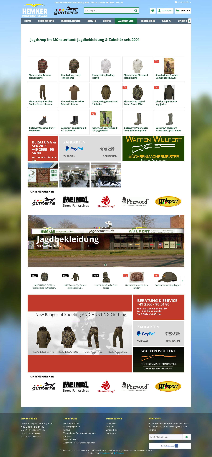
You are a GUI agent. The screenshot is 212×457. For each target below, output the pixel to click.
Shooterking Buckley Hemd (103, 76)
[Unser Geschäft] (187, 21)
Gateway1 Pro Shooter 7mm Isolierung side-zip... (136, 129)
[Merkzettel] (153, 11)
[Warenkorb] (183, 11)
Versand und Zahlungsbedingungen (79, 433)
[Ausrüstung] (126, 21)
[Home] (27, 21)
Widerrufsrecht (70, 439)
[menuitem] (111, 10)
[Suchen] (136, 10)
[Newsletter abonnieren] (187, 437)
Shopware (119, 453)
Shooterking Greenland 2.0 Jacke (104, 103)
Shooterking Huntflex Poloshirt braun (72, 103)
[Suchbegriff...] (111, 10)
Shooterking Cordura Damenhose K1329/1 (167, 76)
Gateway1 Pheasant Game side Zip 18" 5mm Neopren (168, 129)
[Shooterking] (46, 21)
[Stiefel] (107, 21)
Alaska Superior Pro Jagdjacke (166, 103)
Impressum (111, 433)
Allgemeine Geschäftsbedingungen (79, 442)
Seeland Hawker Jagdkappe (167, 285)
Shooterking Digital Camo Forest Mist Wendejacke (134, 103)
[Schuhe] (92, 21)
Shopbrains (104, 453)
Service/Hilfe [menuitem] (182, 2)
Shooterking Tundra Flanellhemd (40, 76)
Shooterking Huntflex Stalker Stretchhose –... (41, 103)
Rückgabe (67, 436)
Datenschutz (111, 430)
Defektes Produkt (71, 423)
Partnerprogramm (71, 426)
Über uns (110, 426)
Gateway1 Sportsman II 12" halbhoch (73, 129)
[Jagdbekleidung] (71, 21)
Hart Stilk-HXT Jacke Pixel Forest (106, 286)
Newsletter (111, 423)
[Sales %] (166, 21)
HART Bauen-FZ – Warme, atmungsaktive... (75, 286)
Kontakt (66, 430)
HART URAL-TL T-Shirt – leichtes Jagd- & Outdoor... (44, 286)
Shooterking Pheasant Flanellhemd (136, 76)
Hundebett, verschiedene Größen (136, 286)
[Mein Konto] (165, 11)
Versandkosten (100, 450)
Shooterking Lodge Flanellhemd (71, 76)
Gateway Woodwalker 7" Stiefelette (42, 129)
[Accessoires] (148, 21)
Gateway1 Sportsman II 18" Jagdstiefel (104, 129)
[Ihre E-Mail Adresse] (166, 437)
